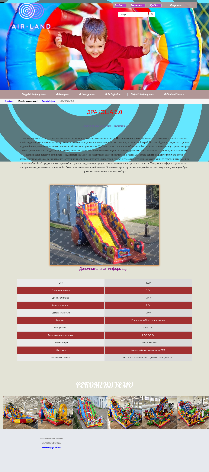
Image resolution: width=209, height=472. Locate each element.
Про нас (154, 5)
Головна (119, 5)
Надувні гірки (48, 101)
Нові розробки (113, 94)
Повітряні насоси (174, 94)
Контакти (136, 5)
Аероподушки (86, 94)
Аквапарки (62, 94)
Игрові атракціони (142, 94)
